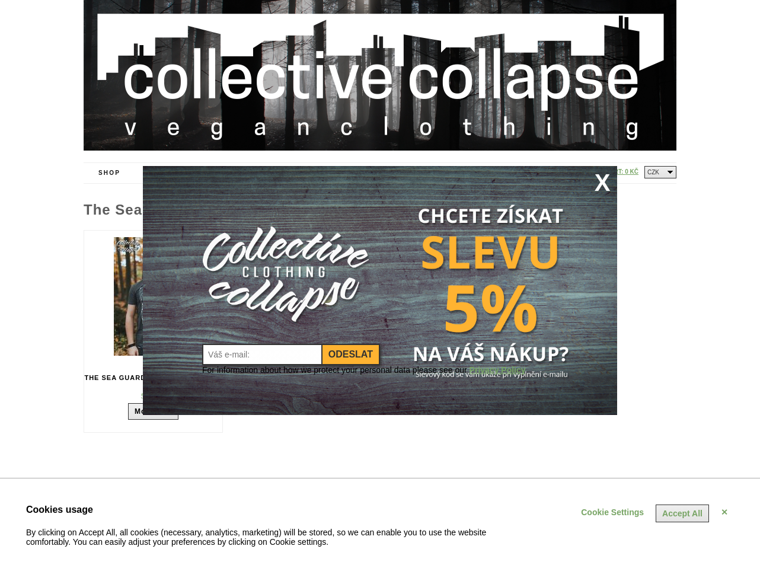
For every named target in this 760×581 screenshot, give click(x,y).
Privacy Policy (498, 370)
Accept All (682, 513)
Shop (109, 173)
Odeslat (350, 354)
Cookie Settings (612, 512)
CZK (653, 172)
